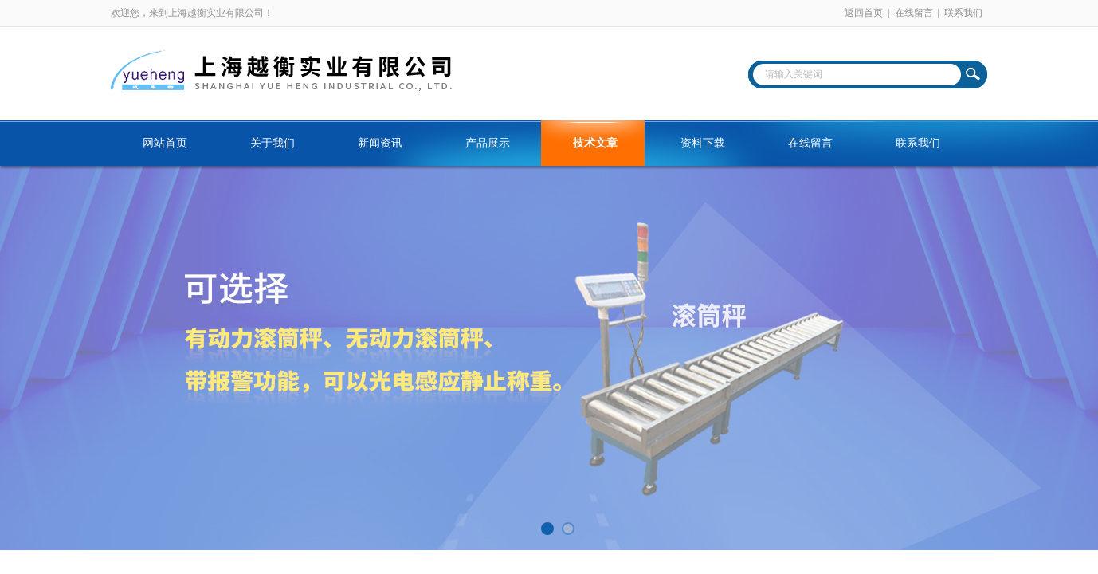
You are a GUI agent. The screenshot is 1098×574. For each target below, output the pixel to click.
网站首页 (165, 143)
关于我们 (272, 143)
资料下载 (702, 143)
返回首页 (864, 12)
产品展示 (487, 143)
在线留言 (914, 12)
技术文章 (595, 143)
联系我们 (963, 12)
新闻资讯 (380, 143)
